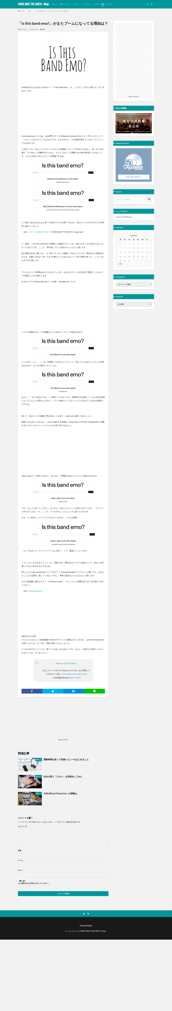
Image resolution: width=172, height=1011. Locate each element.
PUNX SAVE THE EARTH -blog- (34, 4)
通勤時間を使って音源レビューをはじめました (66, 759)
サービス (86, 4)
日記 (102, 4)
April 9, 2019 (75, 677)
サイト (20, 870)
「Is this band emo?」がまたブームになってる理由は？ (52, 11)
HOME (22, 11)
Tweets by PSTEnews (124, 217)
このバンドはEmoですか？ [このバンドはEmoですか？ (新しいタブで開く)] (39, 232)
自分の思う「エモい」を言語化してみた (63, 776)
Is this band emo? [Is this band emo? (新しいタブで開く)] (35, 591)
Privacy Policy (86, 925)
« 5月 (120, 264)
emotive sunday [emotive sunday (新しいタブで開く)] (28, 640)
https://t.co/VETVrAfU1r (66, 663)
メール (20, 860)
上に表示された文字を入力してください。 (34, 883)
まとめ (96, 4)
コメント (22, 826)
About (54, 4)
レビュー (76, 4)
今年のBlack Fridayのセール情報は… (61, 793)
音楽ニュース (64, 4)
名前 (19, 850)
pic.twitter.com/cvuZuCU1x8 (75, 674)
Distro (109, 4)
